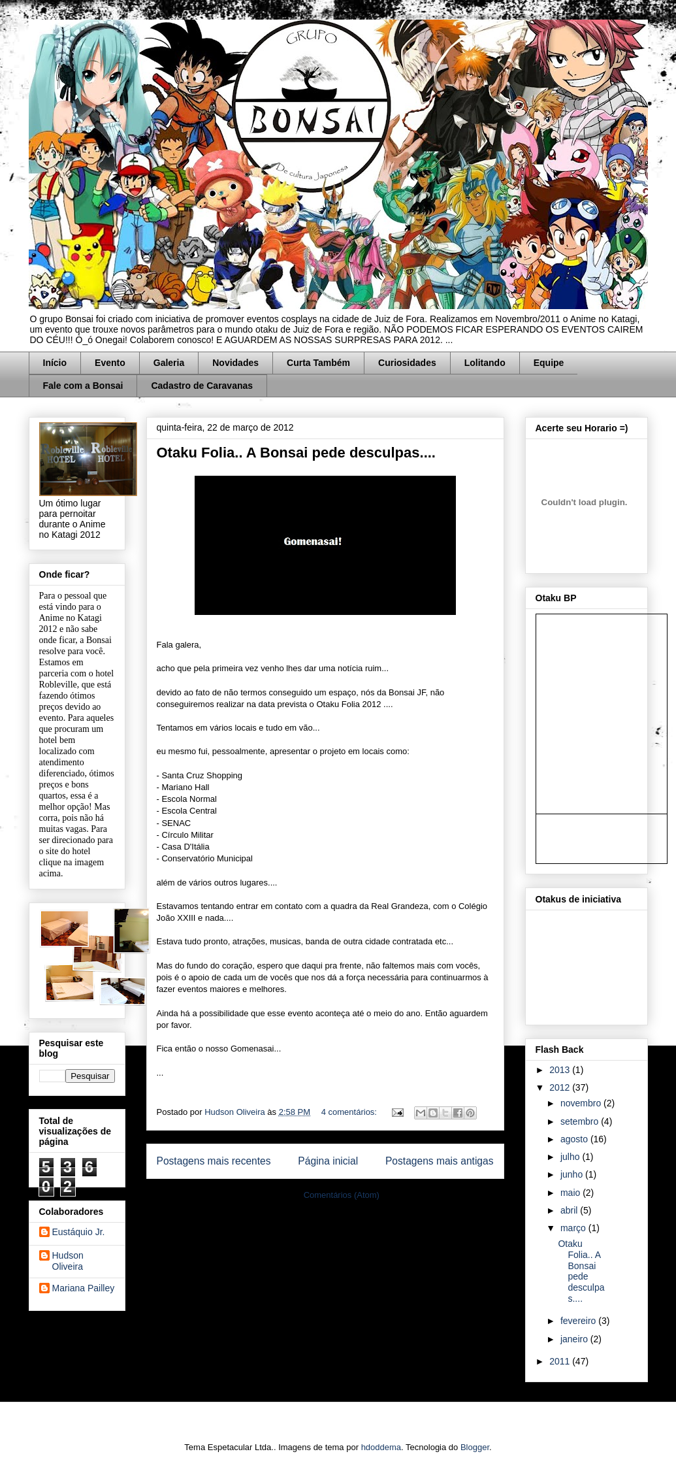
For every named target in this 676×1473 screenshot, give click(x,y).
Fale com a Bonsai (83, 385)
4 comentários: (350, 1112)
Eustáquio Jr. (78, 1232)
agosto (575, 1139)
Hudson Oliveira (235, 1112)
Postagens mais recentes (214, 1161)
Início (55, 362)
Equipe (549, 362)
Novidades (235, 362)
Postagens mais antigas (439, 1161)
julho (571, 1156)
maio (571, 1192)
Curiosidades (407, 362)
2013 (560, 1070)
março (574, 1228)
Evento (110, 362)
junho (572, 1174)
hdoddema (381, 1447)
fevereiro (579, 1321)
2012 (560, 1087)
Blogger (474, 1447)
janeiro (575, 1339)
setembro (580, 1121)
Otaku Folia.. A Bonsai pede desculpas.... (296, 452)
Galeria (168, 362)
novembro (582, 1103)
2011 (560, 1361)
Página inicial (328, 1161)
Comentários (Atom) (341, 1195)
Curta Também (318, 362)
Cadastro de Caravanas (202, 385)
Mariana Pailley (83, 1288)
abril (570, 1210)
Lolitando (485, 362)
